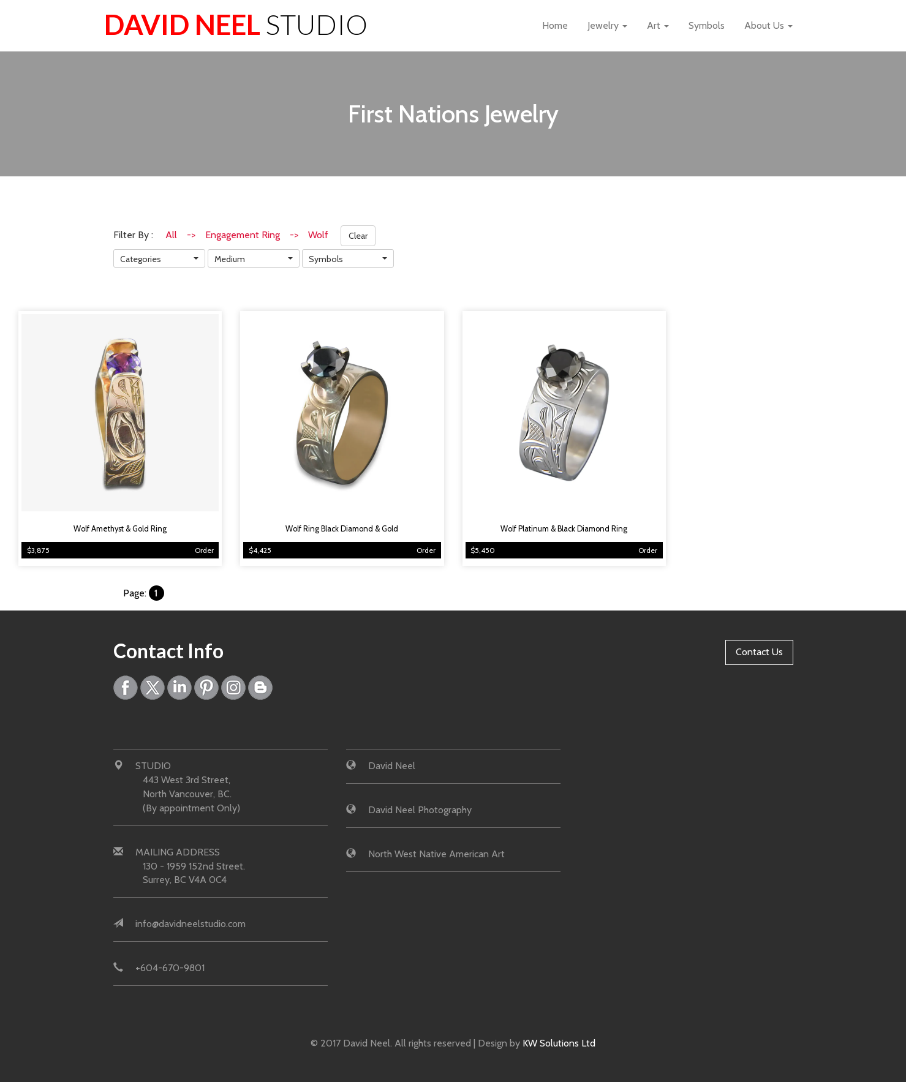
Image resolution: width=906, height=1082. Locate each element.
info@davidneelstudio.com (190, 924)
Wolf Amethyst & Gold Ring (120, 528)
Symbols (707, 25)
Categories (140, 259)
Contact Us (759, 652)
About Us (768, 25)
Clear (358, 235)
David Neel (236, 24)
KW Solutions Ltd (559, 1043)
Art (658, 25)
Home (555, 25)
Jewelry (607, 25)
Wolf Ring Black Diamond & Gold (341, 528)
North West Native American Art (436, 854)
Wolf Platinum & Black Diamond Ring (563, 528)
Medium (229, 259)
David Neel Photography (420, 810)
